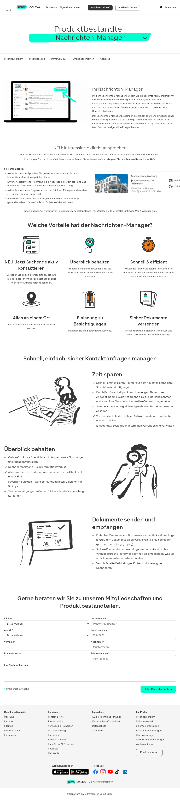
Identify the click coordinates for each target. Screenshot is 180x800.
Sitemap (8, 725)
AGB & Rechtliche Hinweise (106, 716)
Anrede (8, 630)
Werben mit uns (144, 744)
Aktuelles (105, 58)
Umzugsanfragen (145, 735)
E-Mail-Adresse (12, 653)
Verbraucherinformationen (106, 721)
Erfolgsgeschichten (83, 58)
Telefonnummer (99, 653)
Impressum (10, 735)
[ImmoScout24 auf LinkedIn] (125, 773)
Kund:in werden (149, 752)
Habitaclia (53, 753)
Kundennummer (99, 630)
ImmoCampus (59, 58)
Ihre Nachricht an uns (16, 665)
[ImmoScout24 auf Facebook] (96, 773)
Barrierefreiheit (12, 730)
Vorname (9, 641)
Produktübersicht (13, 58)
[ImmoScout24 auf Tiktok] (118, 773)
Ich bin (8, 618)
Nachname (97, 641)
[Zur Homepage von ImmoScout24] (28, 8)
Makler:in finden (127, 7)
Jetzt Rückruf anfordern (158, 689)
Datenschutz (99, 725)
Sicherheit (97, 730)
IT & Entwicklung (57, 730)
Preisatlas (53, 735)
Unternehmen (98, 618)
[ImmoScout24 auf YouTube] (111, 773)
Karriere (8, 721)
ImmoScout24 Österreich (61, 744)
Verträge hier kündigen (60, 725)
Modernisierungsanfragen (150, 739)
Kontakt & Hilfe (56, 716)
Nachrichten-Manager (90, 37)
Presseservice (55, 721)
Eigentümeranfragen (147, 725)
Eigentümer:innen (70, 7)
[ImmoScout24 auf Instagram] (103, 773)
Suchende (51, 7)
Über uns (9, 716)
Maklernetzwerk (144, 721)
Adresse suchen (57, 739)
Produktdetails (37, 58)
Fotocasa (53, 748)
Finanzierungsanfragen (149, 730)
